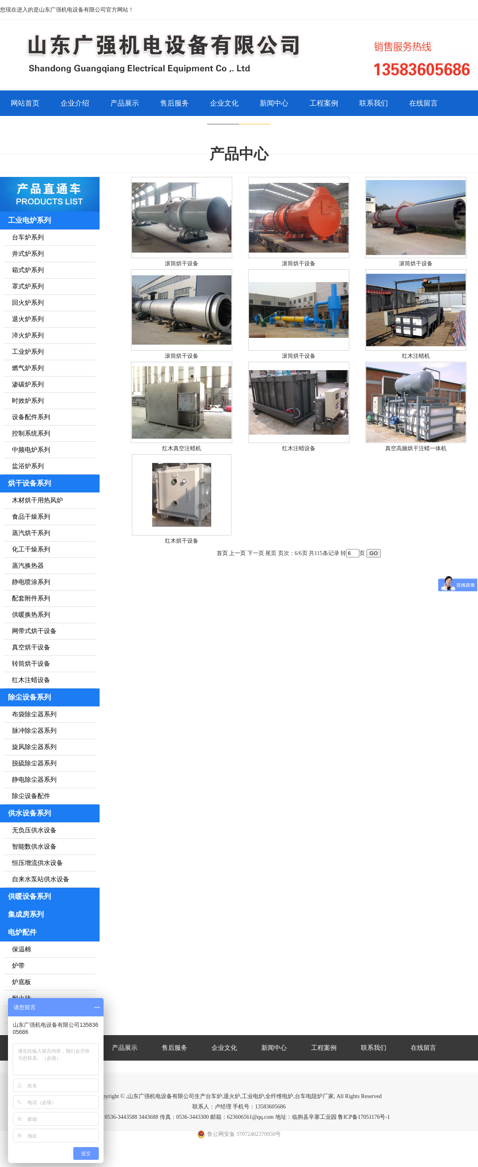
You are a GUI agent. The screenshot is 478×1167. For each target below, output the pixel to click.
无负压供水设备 (34, 830)
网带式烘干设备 (34, 631)
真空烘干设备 (31, 647)
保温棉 (21, 949)
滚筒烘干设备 (181, 264)
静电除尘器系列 (34, 779)
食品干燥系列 (31, 516)
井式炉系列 (28, 253)
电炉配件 (22, 932)
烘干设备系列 (29, 483)
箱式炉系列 (28, 270)
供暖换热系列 (31, 614)
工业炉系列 (28, 351)
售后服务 (174, 103)
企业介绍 (75, 103)
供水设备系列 (29, 813)
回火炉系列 (28, 302)
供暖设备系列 (29, 896)
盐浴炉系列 (28, 466)
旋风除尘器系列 (34, 746)
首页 (222, 553)
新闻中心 (274, 103)
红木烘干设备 (181, 541)
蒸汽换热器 (28, 565)
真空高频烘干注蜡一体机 (416, 448)
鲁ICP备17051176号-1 (364, 1117)
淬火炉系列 (28, 335)
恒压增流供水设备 (37, 862)
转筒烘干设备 (31, 663)
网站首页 (25, 103)
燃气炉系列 (28, 368)
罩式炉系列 (28, 286)
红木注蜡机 (416, 356)
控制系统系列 (31, 433)
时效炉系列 (28, 400)
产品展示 (124, 103)
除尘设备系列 (29, 697)
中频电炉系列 (31, 449)
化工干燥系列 (31, 549)
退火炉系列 (28, 319)
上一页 (237, 553)
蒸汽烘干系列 (31, 533)
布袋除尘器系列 (34, 714)
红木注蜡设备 (31, 680)
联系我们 (373, 103)
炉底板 (21, 982)
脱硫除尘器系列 (34, 763)
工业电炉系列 (29, 220)
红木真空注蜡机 (181, 448)
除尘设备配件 (31, 795)
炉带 (18, 965)
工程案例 (324, 103)
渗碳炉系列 (28, 384)
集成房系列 (26, 914)
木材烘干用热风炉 (37, 500)
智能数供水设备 (34, 846)
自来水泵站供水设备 (40, 879)
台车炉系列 (28, 237)
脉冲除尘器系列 (34, 730)
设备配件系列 (31, 417)
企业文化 (224, 103)
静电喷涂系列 (31, 582)
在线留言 (423, 103)
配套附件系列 (31, 598)
